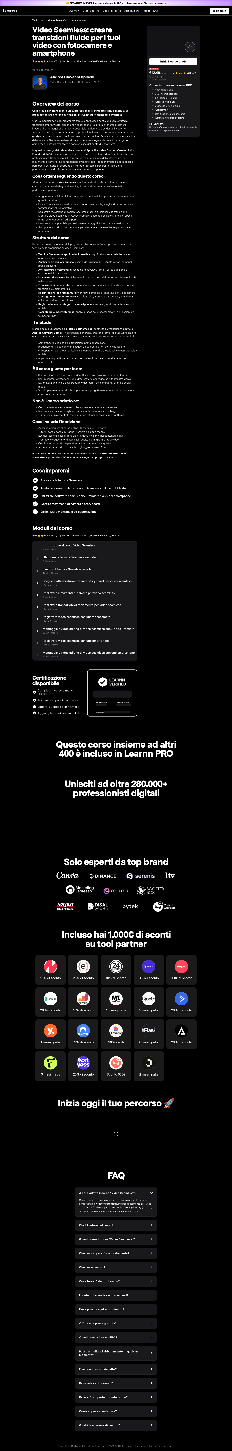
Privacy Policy (132, 1446)
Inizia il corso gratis (173, 61)
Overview (74, 10)
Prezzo (146, 10)
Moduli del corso (112, 10)
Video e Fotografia (57, 20)
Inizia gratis (220, 10)
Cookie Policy (146, 1446)
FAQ (155, 10)
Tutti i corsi (37, 20)
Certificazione (132, 10)
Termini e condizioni (163, 1446)
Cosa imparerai (91, 10)
